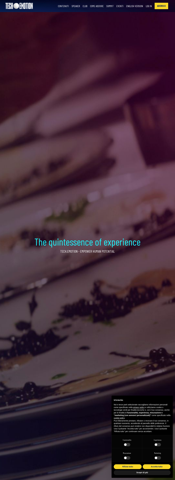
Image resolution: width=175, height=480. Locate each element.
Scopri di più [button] (142, 472)
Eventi (119, 6)
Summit (110, 6)
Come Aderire (97, 6)
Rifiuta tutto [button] (127, 467)
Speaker (76, 6)
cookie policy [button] (119, 418)
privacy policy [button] (139, 407)
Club (85, 6)
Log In (149, 6)
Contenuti (63, 6)
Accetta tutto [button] (157, 467)
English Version (134, 6)
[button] (161, 6)
